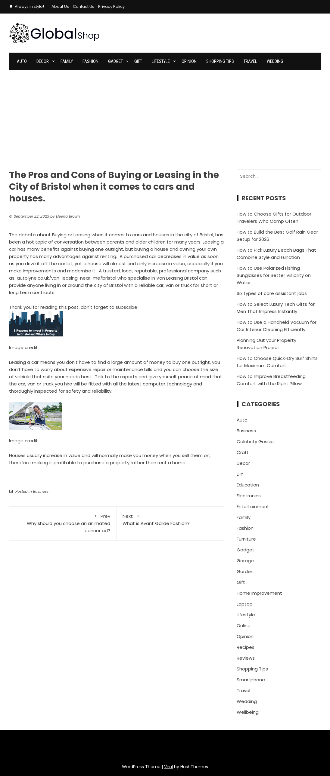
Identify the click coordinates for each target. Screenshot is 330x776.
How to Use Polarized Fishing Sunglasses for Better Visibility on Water (274, 275)
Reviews (246, 658)
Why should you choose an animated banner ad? (62, 523)
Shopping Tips (220, 61)
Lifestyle (161, 61)
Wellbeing (248, 712)
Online (244, 625)
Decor (42, 61)
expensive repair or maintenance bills (110, 369)
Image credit (23, 347)
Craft (243, 452)
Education (248, 485)
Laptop (245, 604)
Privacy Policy (111, 6)
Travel (250, 61)
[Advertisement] (165, 115)
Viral (168, 767)
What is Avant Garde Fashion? (170, 519)
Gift (138, 61)
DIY (240, 474)
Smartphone (251, 679)
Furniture (246, 539)
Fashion (90, 61)
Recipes (245, 647)
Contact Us (83, 6)
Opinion (189, 61)
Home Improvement (259, 593)
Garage (245, 560)
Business (40, 491)
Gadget (115, 61)
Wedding (275, 61)
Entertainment (253, 506)
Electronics (249, 495)
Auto (22, 61)
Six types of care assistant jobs (272, 293)
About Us (60, 6)
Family (67, 61)
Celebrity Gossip (255, 441)
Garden (245, 571)
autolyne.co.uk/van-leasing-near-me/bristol (66, 278)
